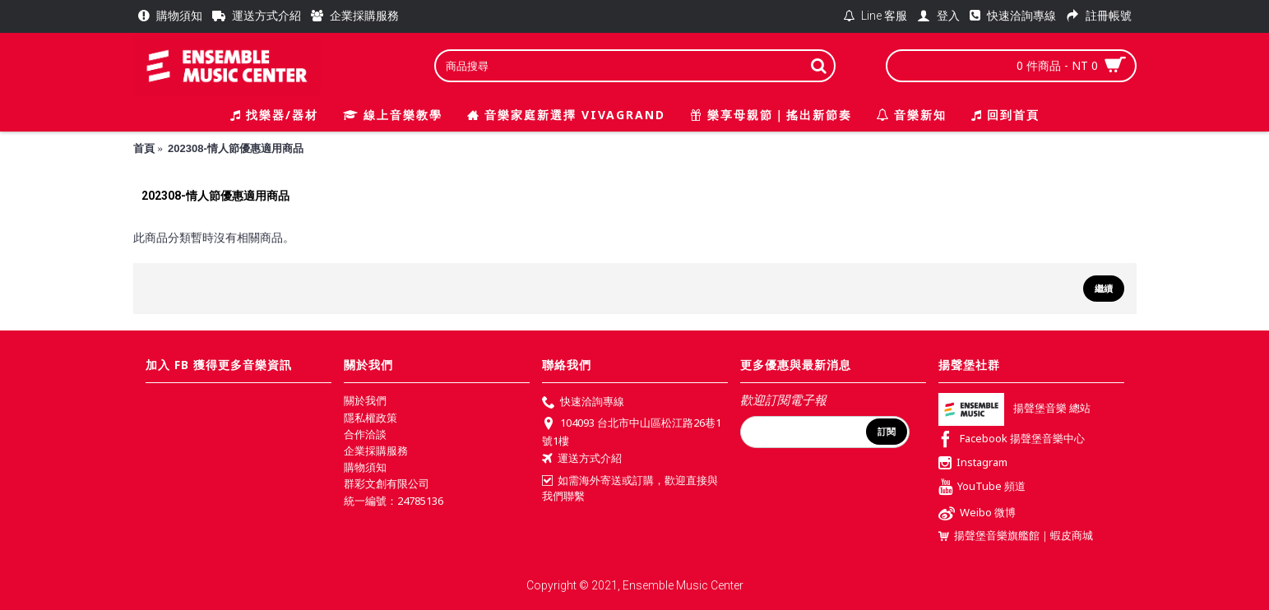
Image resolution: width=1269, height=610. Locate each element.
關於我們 (365, 400)
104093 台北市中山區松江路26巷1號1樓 (631, 431)
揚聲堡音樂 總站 (1014, 408)
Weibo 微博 (977, 514)
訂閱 (887, 432)
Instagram (972, 464)
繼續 (1104, 288)
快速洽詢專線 (583, 403)
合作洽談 (365, 434)
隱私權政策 (370, 417)
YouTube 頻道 (982, 488)
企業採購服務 (376, 450)
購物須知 (365, 467)
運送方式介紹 (582, 460)
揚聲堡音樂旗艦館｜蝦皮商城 (1015, 535)
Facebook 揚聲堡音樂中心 (1011, 440)
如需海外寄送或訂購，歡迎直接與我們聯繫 (630, 488)
